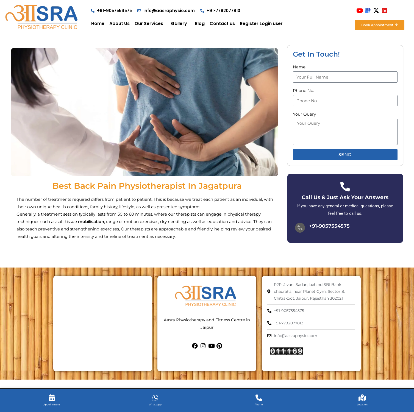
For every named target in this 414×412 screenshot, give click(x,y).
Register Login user (261, 23)
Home (97, 23)
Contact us (222, 23)
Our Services (149, 23)
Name (299, 66)
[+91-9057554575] (300, 228)
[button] (150, 23)
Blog (200, 23)
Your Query (304, 114)
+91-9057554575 (329, 226)
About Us (119, 23)
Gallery (179, 23)
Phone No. (303, 90)
